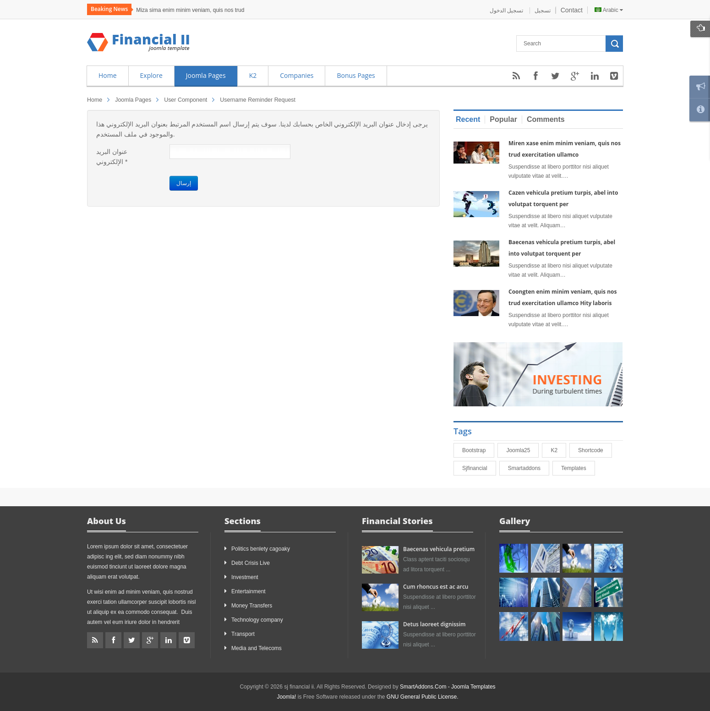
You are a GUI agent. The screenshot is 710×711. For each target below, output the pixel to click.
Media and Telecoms (256, 648)
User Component (185, 100)
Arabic (609, 10)
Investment (244, 577)
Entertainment (248, 591)
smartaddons (528, 468)
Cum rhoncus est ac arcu (435, 587)
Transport (243, 634)
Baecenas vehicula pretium (439, 549)
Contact (572, 10)
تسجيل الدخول (507, 10)
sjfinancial (479, 468)
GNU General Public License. (423, 697)
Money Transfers (251, 605)
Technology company (257, 620)
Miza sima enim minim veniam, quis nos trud (190, 10)
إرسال (183, 183)
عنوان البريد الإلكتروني (111, 156)
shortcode (595, 450)
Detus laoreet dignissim (434, 624)
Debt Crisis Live (250, 563)
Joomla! (286, 697)
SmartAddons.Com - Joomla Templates (448, 687)
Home (94, 100)
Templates (578, 468)
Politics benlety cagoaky (260, 549)
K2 (558, 450)
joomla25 (522, 450)
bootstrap (478, 450)
